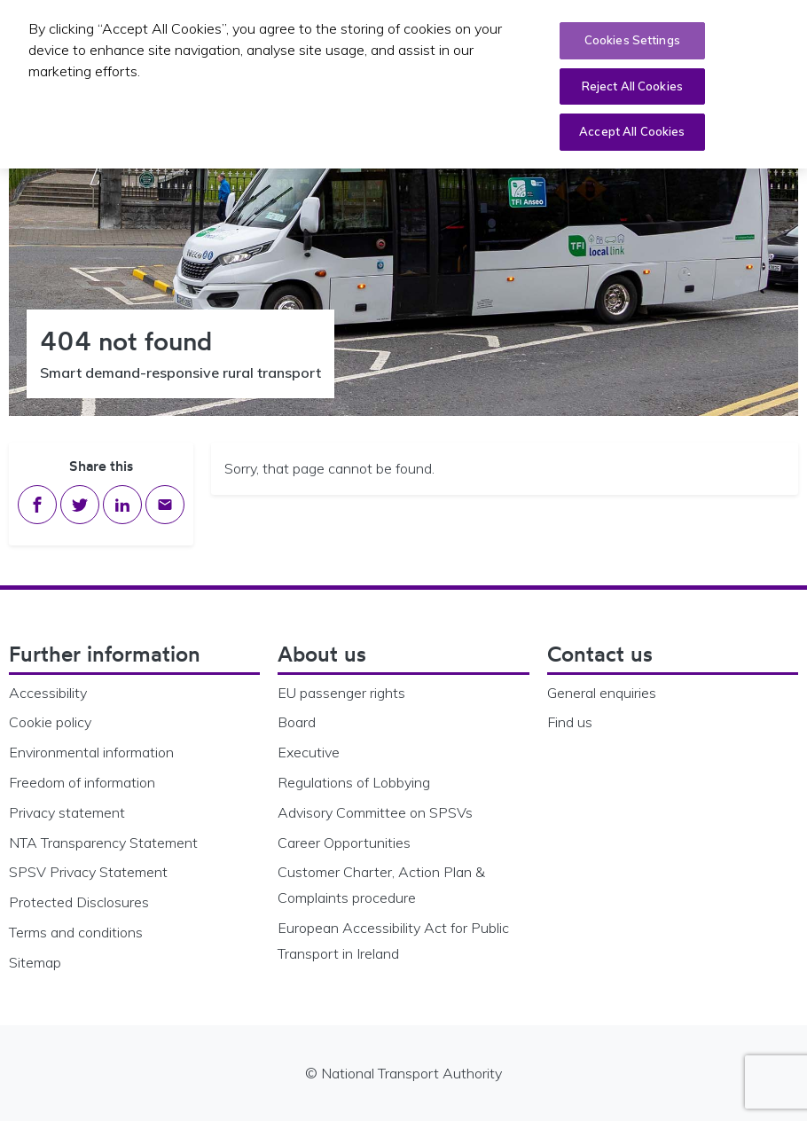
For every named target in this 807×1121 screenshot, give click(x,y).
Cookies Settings (632, 40)
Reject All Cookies (632, 86)
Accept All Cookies (632, 131)
